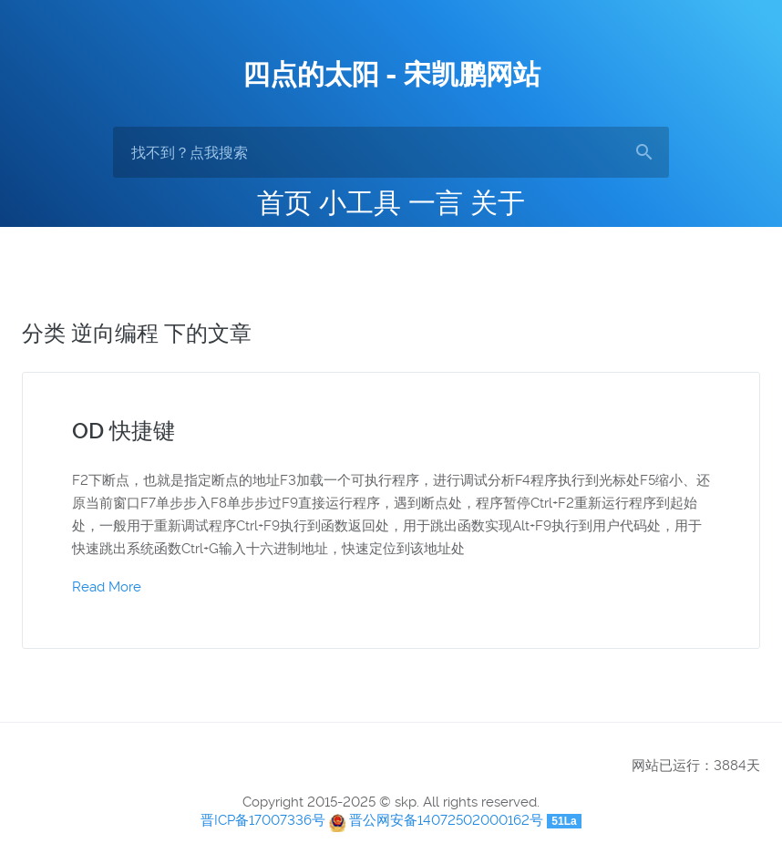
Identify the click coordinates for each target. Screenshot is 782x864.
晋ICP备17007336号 (263, 820)
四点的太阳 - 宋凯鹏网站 (391, 74)
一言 (435, 203)
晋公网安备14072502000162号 (446, 820)
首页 (284, 203)
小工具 (360, 203)
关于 (497, 203)
